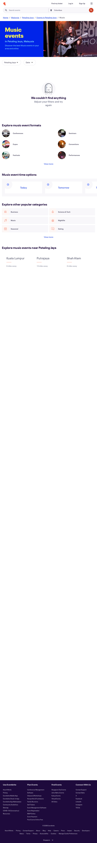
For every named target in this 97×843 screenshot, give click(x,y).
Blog (44, 831)
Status (22, 834)
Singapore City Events (59, 790)
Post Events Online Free (35, 820)
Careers (56, 831)
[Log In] (70, 3)
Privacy (35, 834)
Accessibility (44, 834)
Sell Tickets (31, 805)
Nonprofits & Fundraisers (35, 799)
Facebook (79, 799)
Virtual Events (56, 799)
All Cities (54, 802)
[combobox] (71, 10)
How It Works (7, 790)
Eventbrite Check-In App (11, 799)
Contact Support (81, 790)
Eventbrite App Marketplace (12, 802)
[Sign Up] (82, 3)
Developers (86, 831)
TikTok (78, 808)
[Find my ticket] (56, 3)
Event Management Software (36, 808)
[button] (11, 62)
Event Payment (32, 817)
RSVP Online (31, 814)
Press (63, 831)
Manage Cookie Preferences (68, 834)
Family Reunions (32, 802)
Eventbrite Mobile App (10, 796)
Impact (69, 831)
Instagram (79, 805)
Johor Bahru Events (58, 793)
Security (77, 831)
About (38, 831)
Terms (28, 834)
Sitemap (5, 808)
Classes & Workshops (34, 796)
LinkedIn (78, 802)
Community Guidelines (10, 805)
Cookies (53, 834)
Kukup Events (56, 796)
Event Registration (33, 811)
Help (49, 831)
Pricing (5, 793)
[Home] (4, 3)
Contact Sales (80, 793)
